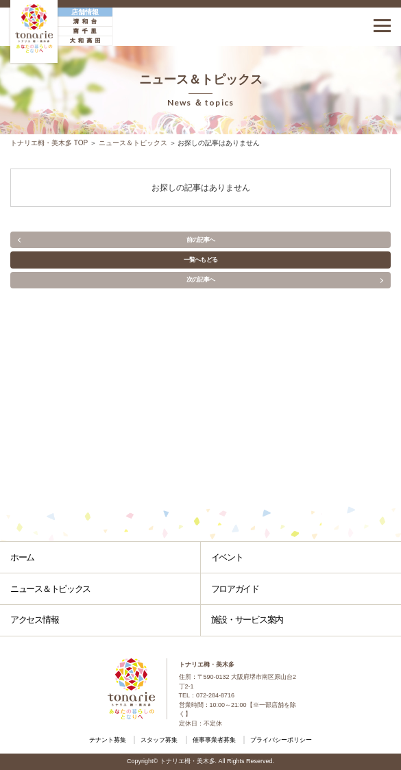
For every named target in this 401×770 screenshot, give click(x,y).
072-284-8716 (215, 695)
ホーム (22, 557)
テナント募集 (107, 739)
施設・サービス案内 (247, 619)
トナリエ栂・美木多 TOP (49, 143)
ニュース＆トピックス (133, 143)
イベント (227, 557)
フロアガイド (235, 589)
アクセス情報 (34, 619)
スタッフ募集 (159, 739)
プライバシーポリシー (281, 739)
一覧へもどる (201, 259)
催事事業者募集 (214, 739)
